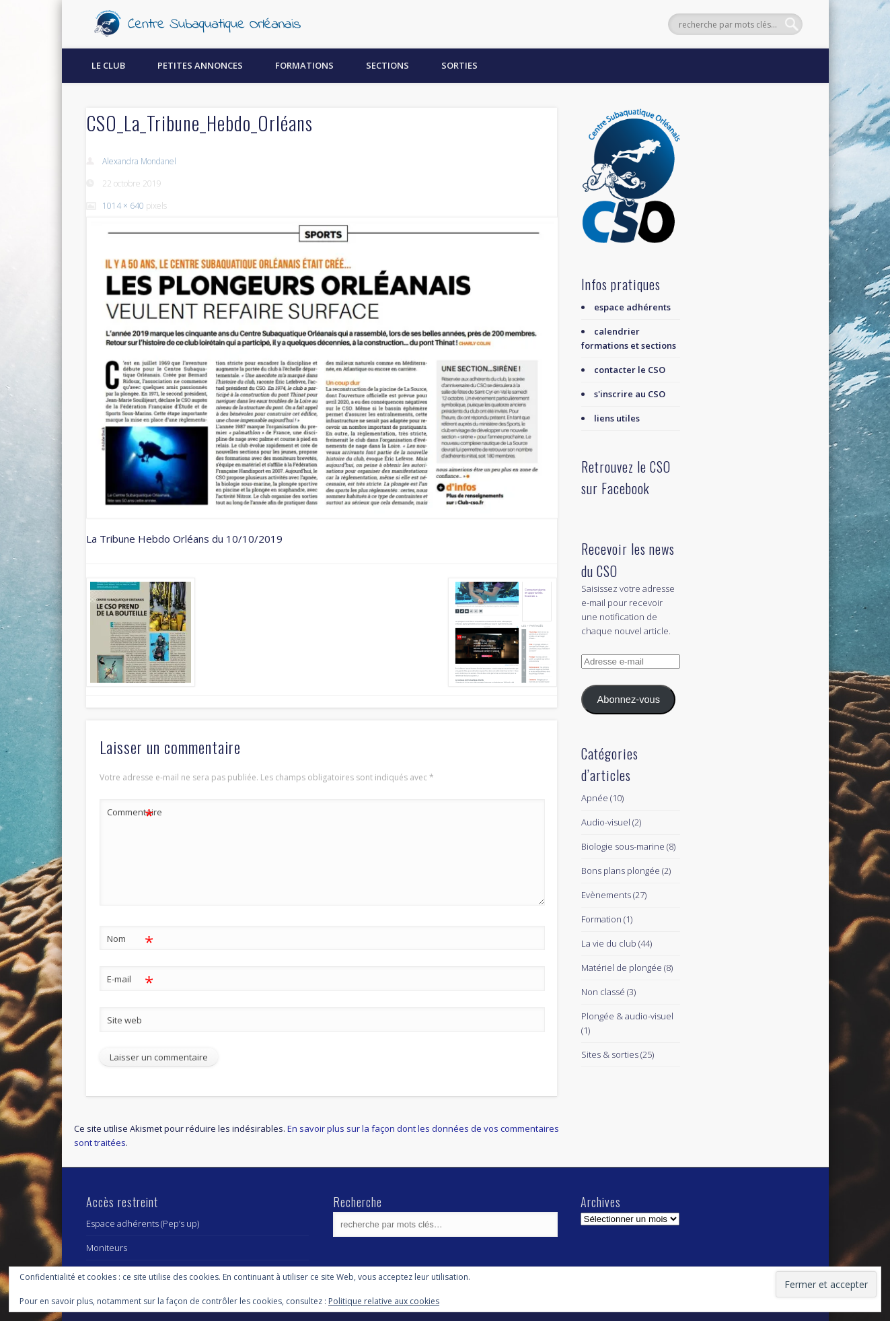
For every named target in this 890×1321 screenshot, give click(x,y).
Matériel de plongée (621, 967)
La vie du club (608, 943)
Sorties (459, 65)
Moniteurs (106, 1248)
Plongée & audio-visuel (627, 1016)
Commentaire (130, 812)
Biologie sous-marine (623, 846)
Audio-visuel (605, 822)
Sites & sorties (609, 1054)
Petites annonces (200, 65)
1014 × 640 (123, 205)
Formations (304, 65)
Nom (130, 939)
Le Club (108, 65)
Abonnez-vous (628, 699)
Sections (387, 65)
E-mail (130, 979)
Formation (601, 919)
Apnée (594, 798)
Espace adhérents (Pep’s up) (142, 1223)
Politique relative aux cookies (383, 1301)
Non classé (603, 992)
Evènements (606, 895)
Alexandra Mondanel (139, 161)
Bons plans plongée (620, 871)
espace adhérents (632, 307)
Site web (124, 1020)
